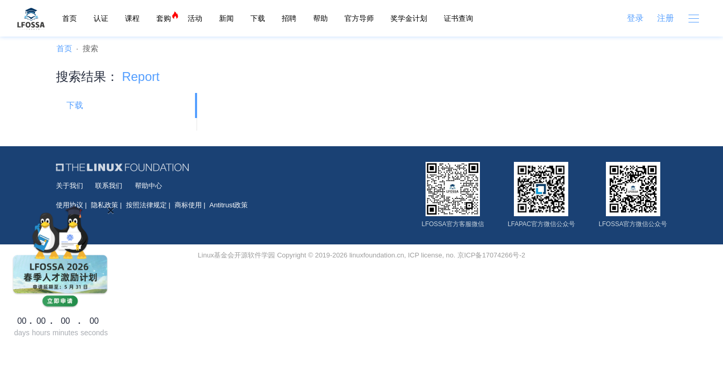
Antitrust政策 (229, 205)
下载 (257, 18)
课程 (132, 18)
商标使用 (188, 205)
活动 (195, 18)
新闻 (226, 18)
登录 (635, 18)
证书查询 (458, 18)
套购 (163, 18)
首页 (69, 18)
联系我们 (108, 186)
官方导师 (359, 18)
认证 (101, 18)
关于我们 (69, 186)
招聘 (289, 18)
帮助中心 (148, 186)
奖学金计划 (409, 18)
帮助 (320, 18)
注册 (665, 18)
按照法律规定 (146, 205)
